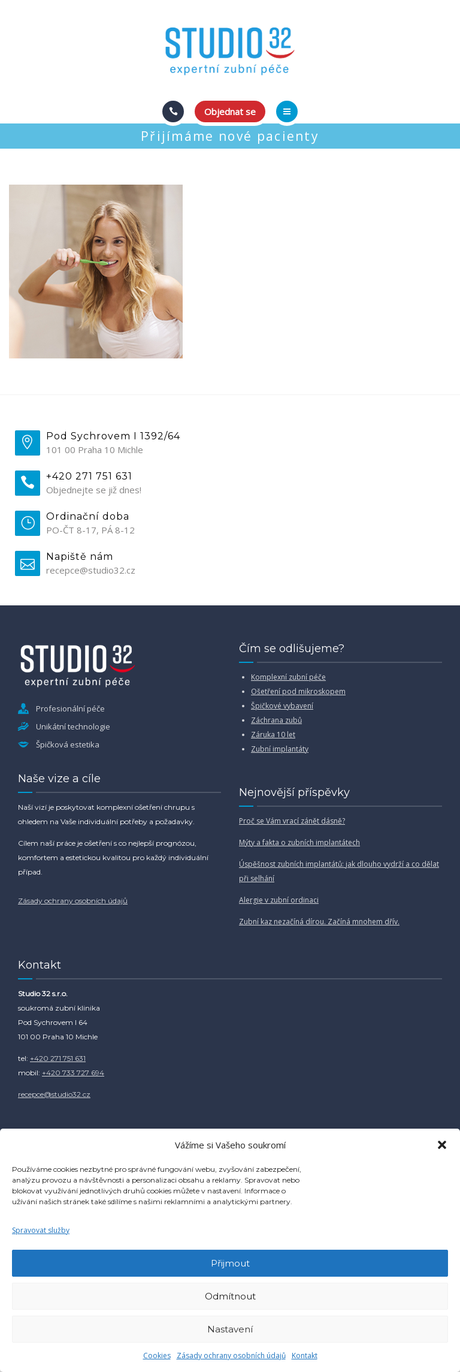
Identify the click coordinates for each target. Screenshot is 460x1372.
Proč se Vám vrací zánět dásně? (292, 821)
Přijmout (230, 1263)
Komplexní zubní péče (288, 677)
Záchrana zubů (276, 720)
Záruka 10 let (273, 734)
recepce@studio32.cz (54, 1094)
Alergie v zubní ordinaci (279, 900)
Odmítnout (230, 1296)
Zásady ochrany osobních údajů (231, 1355)
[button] (442, 1145)
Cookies (157, 1355)
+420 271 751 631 (58, 1058)
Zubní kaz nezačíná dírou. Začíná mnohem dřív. (319, 921)
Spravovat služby (40, 1230)
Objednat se (230, 111)
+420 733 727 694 (73, 1072)
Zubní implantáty (279, 749)
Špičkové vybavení (282, 706)
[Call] (173, 111)
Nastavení (230, 1329)
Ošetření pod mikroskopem (298, 691)
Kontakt (304, 1355)
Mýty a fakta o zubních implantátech (299, 842)
